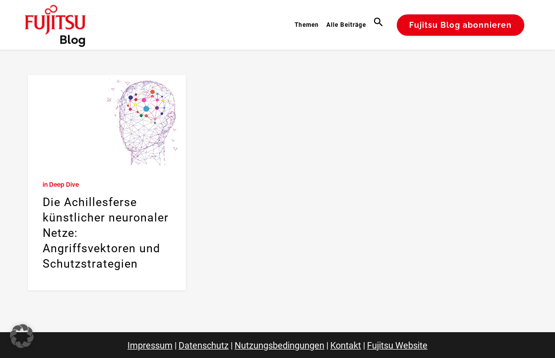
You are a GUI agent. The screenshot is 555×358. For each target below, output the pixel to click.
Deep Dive (64, 184)
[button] (379, 25)
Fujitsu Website (397, 345)
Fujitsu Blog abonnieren (460, 25)
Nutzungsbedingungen (279, 345)
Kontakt (345, 345)
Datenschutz (204, 345)
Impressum (150, 345)
